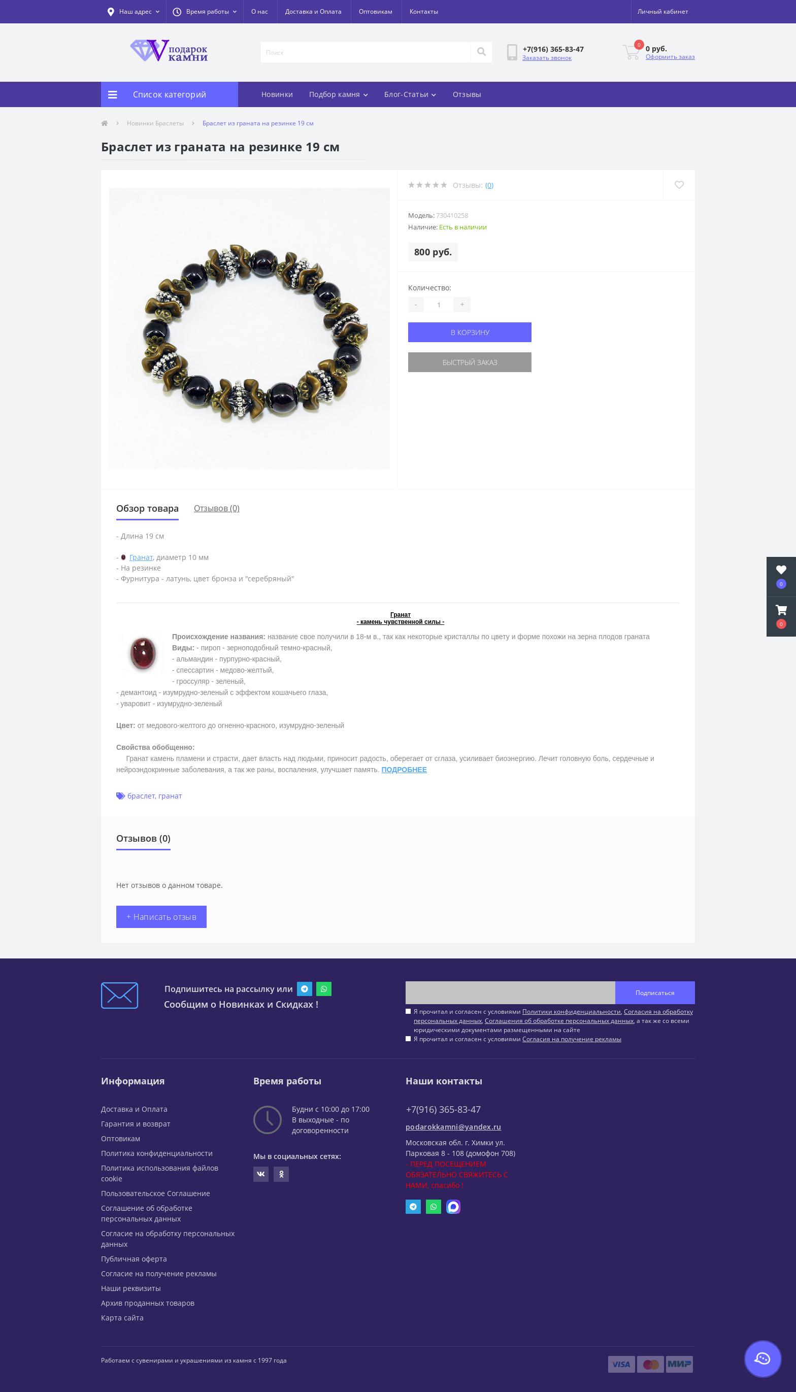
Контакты (424, 11)
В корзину (470, 332)
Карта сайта (122, 1317)
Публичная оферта (134, 1259)
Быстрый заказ (470, 362)
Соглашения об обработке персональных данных (559, 1020)
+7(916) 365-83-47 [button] (443, 1109)
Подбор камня (338, 94)
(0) (489, 185)
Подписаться (655, 992)
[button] (204, 11)
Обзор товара (147, 508)
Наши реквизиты (131, 1288)
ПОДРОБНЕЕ (404, 770)
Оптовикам (375, 11)
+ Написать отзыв (161, 916)
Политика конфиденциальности (157, 1153)
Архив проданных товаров (147, 1303)
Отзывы (467, 94)
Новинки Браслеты (155, 123)
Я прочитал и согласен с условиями (517, 1039)
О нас (259, 11)
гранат (170, 796)
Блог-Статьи (410, 94)
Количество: (429, 287)
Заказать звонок (547, 57)
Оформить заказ (670, 56)
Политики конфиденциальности (571, 1011)
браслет (141, 796)
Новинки (277, 94)
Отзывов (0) (217, 508)
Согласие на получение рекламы (159, 1273)
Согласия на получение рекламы (571, 1039)
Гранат (141, 557)
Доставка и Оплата (313, 11)
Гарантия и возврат (136, 1124)
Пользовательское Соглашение (155, 1193)
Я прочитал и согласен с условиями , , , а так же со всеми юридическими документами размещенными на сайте (553, 1020)
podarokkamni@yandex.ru (454, 1127)
